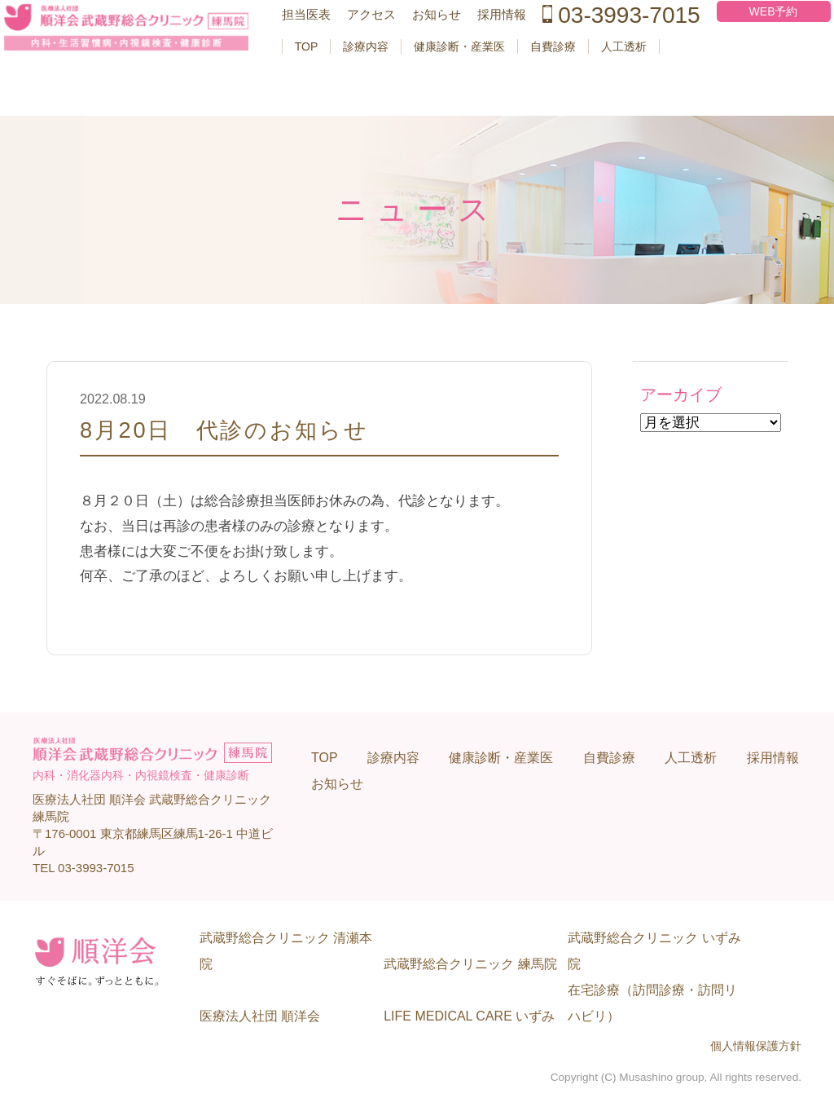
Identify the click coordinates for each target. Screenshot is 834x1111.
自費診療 (549, 97)
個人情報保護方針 (755, 1046)
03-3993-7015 (581, 55)
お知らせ (420, 50)
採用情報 (483, 50)
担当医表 (295, 50)
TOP (302, 97)
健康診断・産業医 (455, 97)
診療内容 (361, 97)
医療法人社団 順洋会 (260, 1016)
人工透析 (620, 97)
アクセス (358, 50)
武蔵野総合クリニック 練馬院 (470, 964)
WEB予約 (728, 47)
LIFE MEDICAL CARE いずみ (469, 1016)
